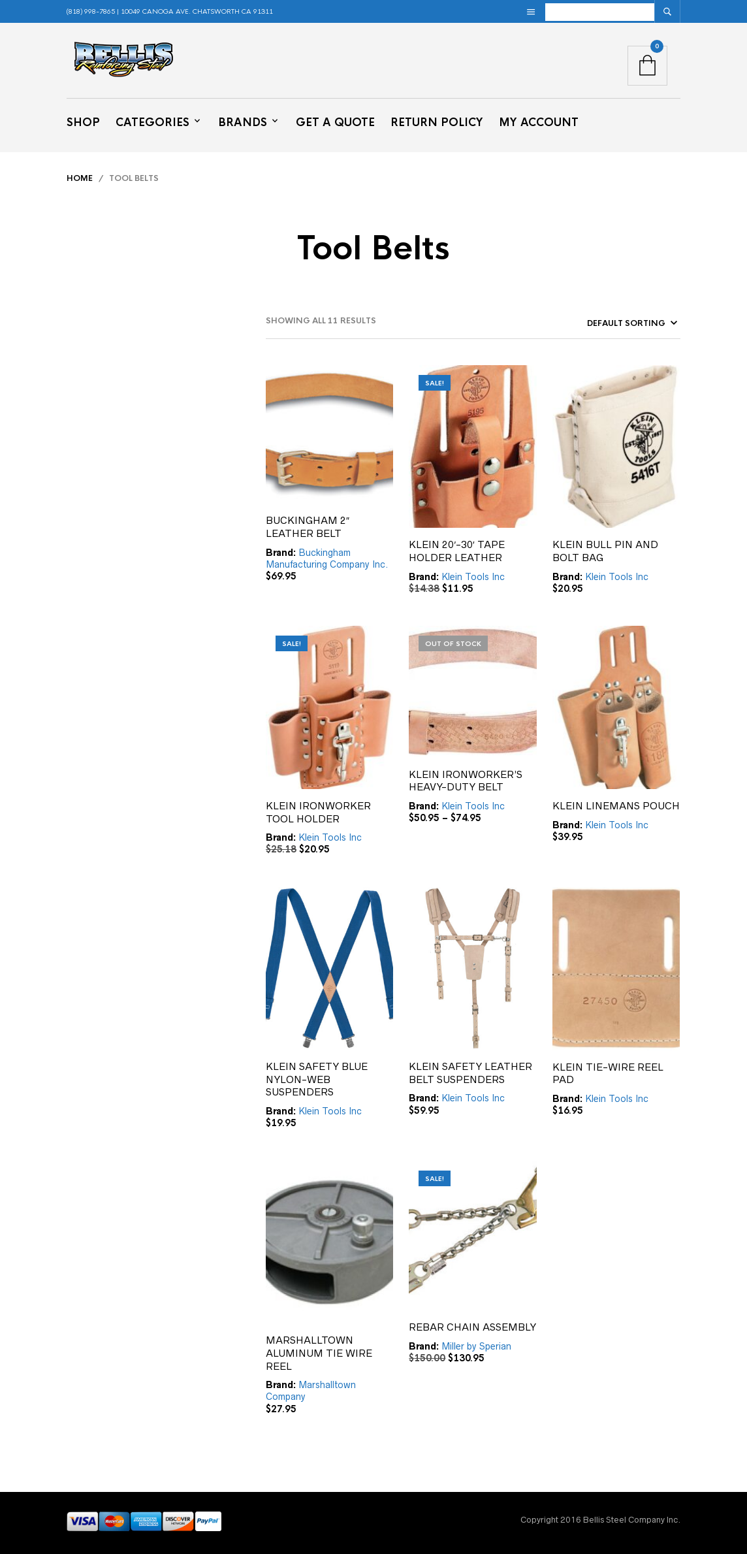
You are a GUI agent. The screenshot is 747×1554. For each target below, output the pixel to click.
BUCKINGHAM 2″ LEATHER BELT (307, 527)
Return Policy (436, 122)
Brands (242, 122)
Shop (83, 122)
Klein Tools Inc (473, 577)
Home (80, 178)
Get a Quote (335, 122)
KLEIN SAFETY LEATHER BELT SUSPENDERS (470, 1073)
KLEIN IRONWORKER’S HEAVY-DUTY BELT (465, 781)
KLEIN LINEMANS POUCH (616, 805)
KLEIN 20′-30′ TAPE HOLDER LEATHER (456, 551)
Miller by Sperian (476, 1346)
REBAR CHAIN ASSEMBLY (472, 1327)
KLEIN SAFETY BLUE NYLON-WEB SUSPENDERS (317, 1079)
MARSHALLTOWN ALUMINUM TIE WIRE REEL (319, 1353)
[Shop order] (607, 323)
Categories (152, 122)
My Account (539, 122)
